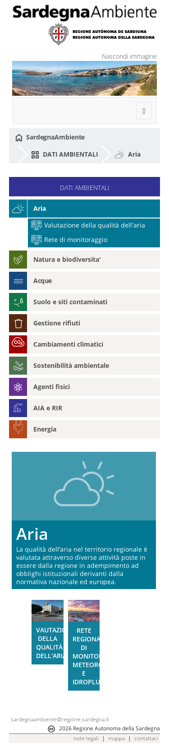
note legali (86, 738)
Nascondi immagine (129, 56)
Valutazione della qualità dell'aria (88, 225)
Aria (127, 154)
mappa (116, 738)
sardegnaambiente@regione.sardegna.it (60, 719)
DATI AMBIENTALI (64, 154)
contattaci (146, 738)
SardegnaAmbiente (50, 137)
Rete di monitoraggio (69, 239)
